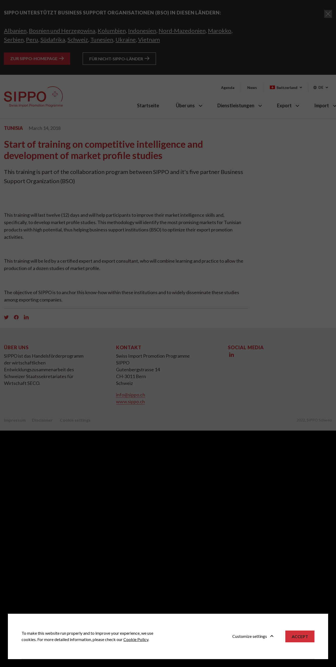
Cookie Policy (135, 639)
